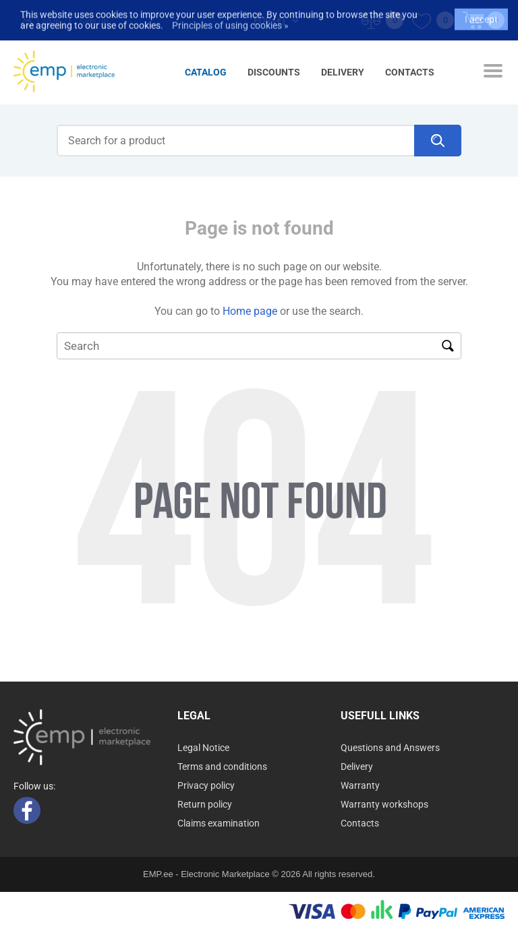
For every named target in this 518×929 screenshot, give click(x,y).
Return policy (204, 804)
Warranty (360, 785)
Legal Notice (203, 747)
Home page (250, 311)
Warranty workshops (384, 804)
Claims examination (218, 823)
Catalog (206, 72)
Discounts (274, 72)
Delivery (342, 72)
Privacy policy (206, 785)
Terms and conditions (222, 766)
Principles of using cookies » (230, 19)
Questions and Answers (390, 747)
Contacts (409, 72)
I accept (481, 13)
